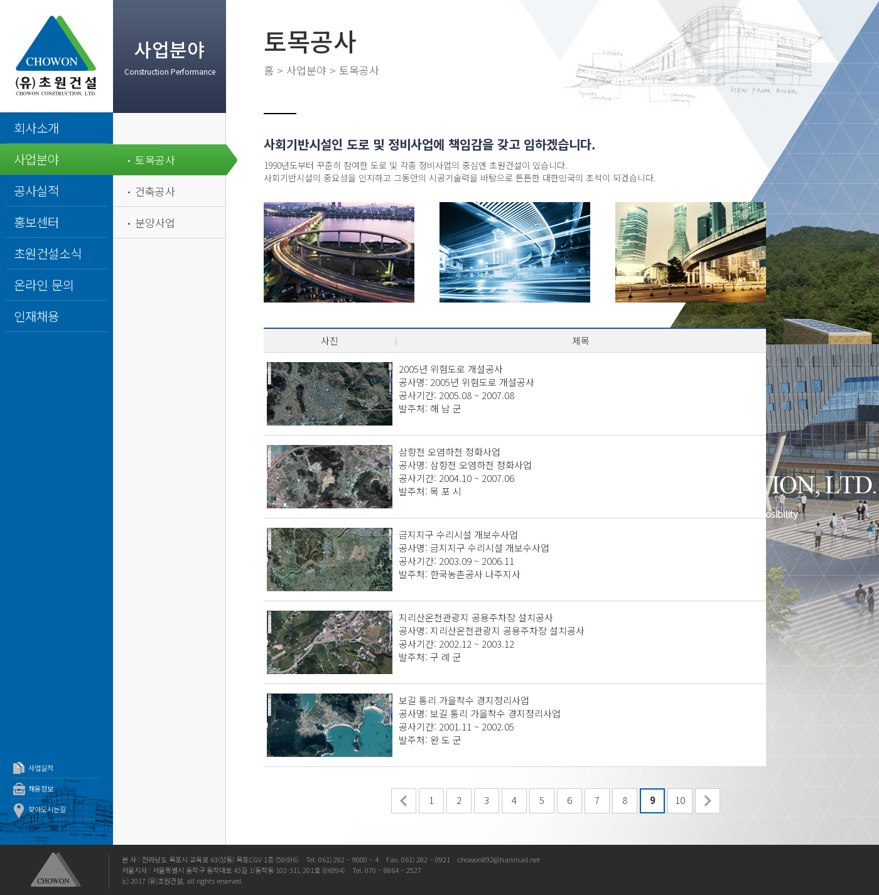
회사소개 (36, 128)
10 (680, 800)
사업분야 (36, 159)
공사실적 (36, 190)
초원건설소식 (48, 253)
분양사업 (155, 222)
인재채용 (36, 316)
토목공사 (155, 160)
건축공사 (155, 191)
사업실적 (40, 768)
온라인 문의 (44, 285)
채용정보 (40, 788)
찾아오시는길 (47, 809)
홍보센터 (36, 222)
